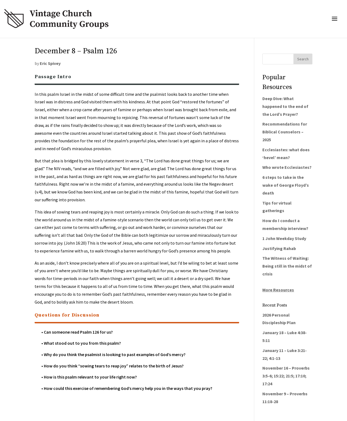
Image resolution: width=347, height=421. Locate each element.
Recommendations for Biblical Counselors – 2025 (284, 131)
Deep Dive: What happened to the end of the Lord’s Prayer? (285, 106)
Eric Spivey (50, 63)
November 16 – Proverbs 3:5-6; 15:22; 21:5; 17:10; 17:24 (286, 375)
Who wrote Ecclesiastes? (287, 167)
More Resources (278, 289)
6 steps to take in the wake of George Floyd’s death (285, 185)
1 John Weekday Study (284, 238)
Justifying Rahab (279, 248)
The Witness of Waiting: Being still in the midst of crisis (287, 266)
